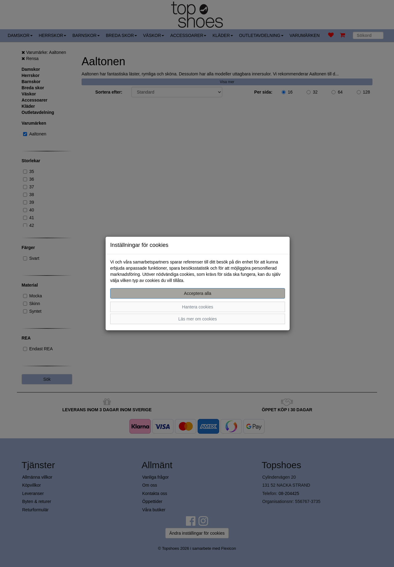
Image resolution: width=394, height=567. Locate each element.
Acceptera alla (197, 293)
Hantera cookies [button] (197, 306)
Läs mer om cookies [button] (197, 318)
